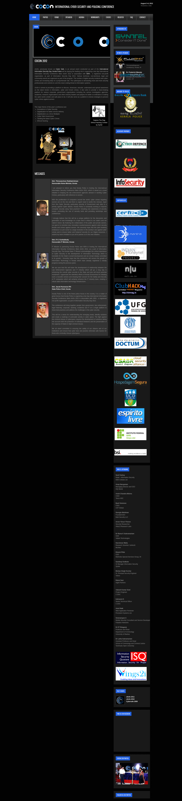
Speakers (69, 17)
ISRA (88, 74)
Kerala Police (57, 71)
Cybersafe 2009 (132, 701)
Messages (40, 174)
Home (34, 17)
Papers (45, 17)
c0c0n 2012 (41, 61)
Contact (143, 17)
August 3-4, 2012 (147, 3)
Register (121, 17)
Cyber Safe (60, 69)
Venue (57, 17)
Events (108, 17)
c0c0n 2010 (130, 699)
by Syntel (99, 125)
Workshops (95, 17)
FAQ (131, 17)
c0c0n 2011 (130, 697)
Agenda (81, 17)
